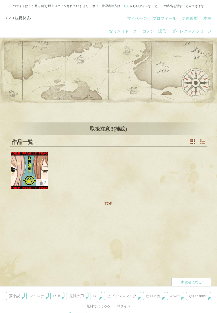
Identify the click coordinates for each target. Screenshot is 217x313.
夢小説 (14, 296)
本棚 (207, 18)
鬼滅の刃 (76, 296)
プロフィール (164, 18)
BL (95, 296)
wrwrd (175, 296)
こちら (125, 6)
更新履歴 (190, 18)
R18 (56, 296)
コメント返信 (154, 31)
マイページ (137, 18)
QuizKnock (198, 296)
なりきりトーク (123, 31)
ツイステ (36, 296)
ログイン (124, 306)
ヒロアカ (153, 296)
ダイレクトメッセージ (191, 31)
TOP (109, 203)
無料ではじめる (98, 306)
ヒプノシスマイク (121, 296)
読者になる (191, 282)
